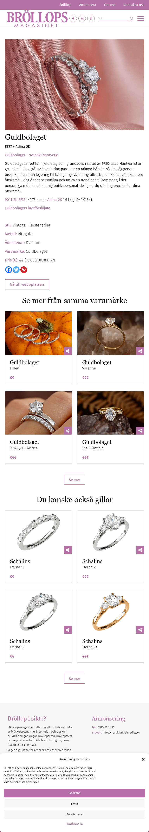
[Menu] (138, 18)
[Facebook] (8, 269)
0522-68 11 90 (106, 727)
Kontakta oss (133, 5)
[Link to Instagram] (82, 18)
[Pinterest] (23, 269)
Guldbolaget (24, 362)
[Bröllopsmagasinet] (37, 18)
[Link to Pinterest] (91, 18)
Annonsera (87, 5)
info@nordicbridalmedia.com (122, 732)
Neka (74, 803)
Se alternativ (74, 814)
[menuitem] (65, 5)
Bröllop (65, 5)
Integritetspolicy (74, 823)
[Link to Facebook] (73, 18)
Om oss (109, 5)
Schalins (20, 561)
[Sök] (115, 18)
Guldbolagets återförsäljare (27, 208)
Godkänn (75, 793)
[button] (143, 759)
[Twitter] (16, 269)
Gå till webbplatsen (27, 284)
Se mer (74, 479)
